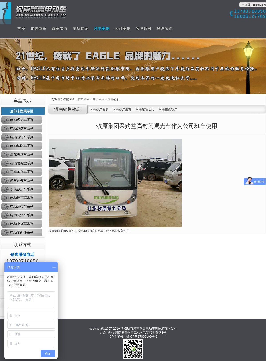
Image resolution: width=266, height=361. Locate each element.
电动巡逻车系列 (21, 128)
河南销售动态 (110, 99)
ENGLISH (259, 4)
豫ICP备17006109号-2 (141, 336)
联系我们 (165, 28)
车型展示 (81, 28)
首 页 (21, 28)
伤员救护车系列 (21, 189)
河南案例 (102, 28)
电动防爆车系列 (21, 215)
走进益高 (39, 28)
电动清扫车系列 (21, 206)
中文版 (246, 4)
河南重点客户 (168, 109)
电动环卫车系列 (21, 198)
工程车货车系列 (21, 172)
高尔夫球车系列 (21, 154)
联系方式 (22, 244)
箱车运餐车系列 (21, 180)
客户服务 (144, 28)
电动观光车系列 (21, 120)
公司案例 (123, 28)
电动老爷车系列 (21, 137)
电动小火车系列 (21, 224)
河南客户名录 (99, 109)
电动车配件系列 (21, 232)
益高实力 (60, 28)
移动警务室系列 (21, 163)
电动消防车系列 (21, 146)
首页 (81, 99)
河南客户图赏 (122, 109)
